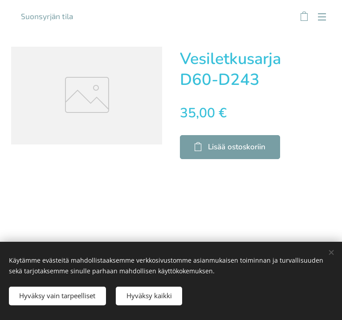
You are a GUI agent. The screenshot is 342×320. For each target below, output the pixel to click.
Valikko (322, 16)
